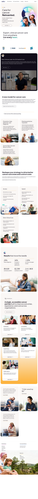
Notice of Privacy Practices (13, 472)
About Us (3, 455)
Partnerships (3, 457)
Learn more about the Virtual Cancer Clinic (9, 179)
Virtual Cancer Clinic (23, 446)
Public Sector (4, 450)
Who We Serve (9, 1)
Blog (20, 455)
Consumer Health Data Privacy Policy (25, 472)
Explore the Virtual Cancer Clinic (9, 106)
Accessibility (18, 472)
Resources (26, 1)
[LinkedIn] (6, 466)
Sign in (35, 1)
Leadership (3, 456)
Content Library (22, 457)
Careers (3, 458)
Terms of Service (4, 472)
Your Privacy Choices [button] (33, 472)
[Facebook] (3, 466)
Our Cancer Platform (16, 1)
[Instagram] (5, 466)
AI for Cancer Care (22, 447)
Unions (3, 449)
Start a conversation (10, 312)
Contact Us (21, 458)
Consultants (3, 447)
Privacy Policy (8, 472)
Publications (21, 456)
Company (22, 1)
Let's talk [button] (7, 25)
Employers (3, 446)
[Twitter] (2, 466)
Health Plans (3, 448)
